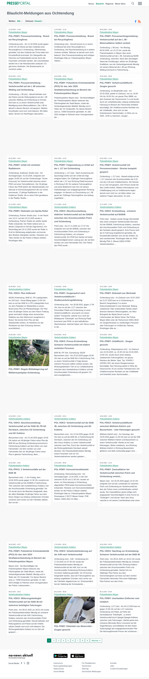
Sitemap (85, 671)
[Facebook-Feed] (135, 21)
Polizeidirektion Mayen (18, 32)
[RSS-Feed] (139, 21)
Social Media (59, 673)
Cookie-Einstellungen (119, 671)
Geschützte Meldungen (91, 673)
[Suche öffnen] (132, 3)
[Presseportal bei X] (23, 665)
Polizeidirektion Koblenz (110, 419)
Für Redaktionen (89, 665)
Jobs (112, 668)
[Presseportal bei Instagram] (27, 665)
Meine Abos (120, 4)
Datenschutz (59, 671)
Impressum (58, 665)
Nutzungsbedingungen (63, 668)
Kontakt (113, 665)
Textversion (86, 668)
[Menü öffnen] (140, 3)
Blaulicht (100, 4)
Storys (91, 4)
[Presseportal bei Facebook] (21, 665)
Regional (109, 4)
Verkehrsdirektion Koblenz (65, 207)
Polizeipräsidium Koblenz (19, 466)
